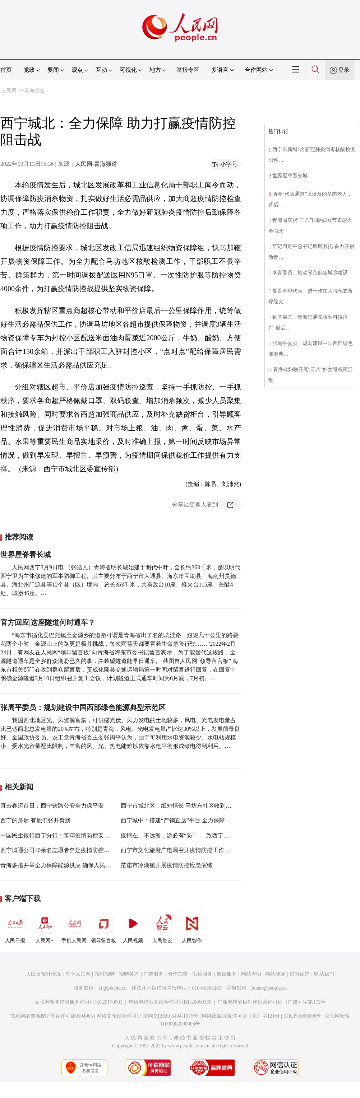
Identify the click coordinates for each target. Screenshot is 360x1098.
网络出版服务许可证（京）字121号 (241, 1016)
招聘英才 (129, 974)
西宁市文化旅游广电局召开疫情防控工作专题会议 (184, 850)
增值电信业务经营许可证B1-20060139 (170, 1002)
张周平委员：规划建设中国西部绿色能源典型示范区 (83, 707)
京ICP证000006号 (302, 1016)
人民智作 (191, 927)
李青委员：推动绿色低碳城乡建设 (310, 272)
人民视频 (133, 927)
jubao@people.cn (269, 988)
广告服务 (153, 974)
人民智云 (162, 927)
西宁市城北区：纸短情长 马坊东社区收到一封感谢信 (187, 806)
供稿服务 (202, 974)
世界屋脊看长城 (25, 555)
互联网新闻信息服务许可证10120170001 (78, 1002)
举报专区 (187, 70)
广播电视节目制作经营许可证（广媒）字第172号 (271, 1002)
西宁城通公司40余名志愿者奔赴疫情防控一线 (57, 850)
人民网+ (44, 927)
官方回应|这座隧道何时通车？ (47, 622)
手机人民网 (74, 927)
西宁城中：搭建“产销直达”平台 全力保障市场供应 (184, 820)
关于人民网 (78, 974)
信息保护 (300, 974)
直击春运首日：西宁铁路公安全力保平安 (52, 806)
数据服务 (227, 974)
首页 (6, 70)
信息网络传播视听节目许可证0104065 (51, 1016)
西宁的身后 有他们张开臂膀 (35, 820)
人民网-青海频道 (96, 164)
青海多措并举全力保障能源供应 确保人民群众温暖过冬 (70, 865)
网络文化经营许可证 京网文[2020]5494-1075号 (148, 1016)
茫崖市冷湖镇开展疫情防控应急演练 (167, 865)
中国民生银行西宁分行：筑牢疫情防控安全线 (57, 835)
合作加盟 (178, 974)
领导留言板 (103, 927)
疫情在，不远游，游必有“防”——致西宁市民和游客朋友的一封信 (204, 835)
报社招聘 (105, 974)
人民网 (9, 90)
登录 (344, 70)
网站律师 (275, 974)
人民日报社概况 (43, 974)
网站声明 (251, 974)
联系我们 (324, 974)
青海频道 (34, 90)
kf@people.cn (112, 988)
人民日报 (15, 927)
